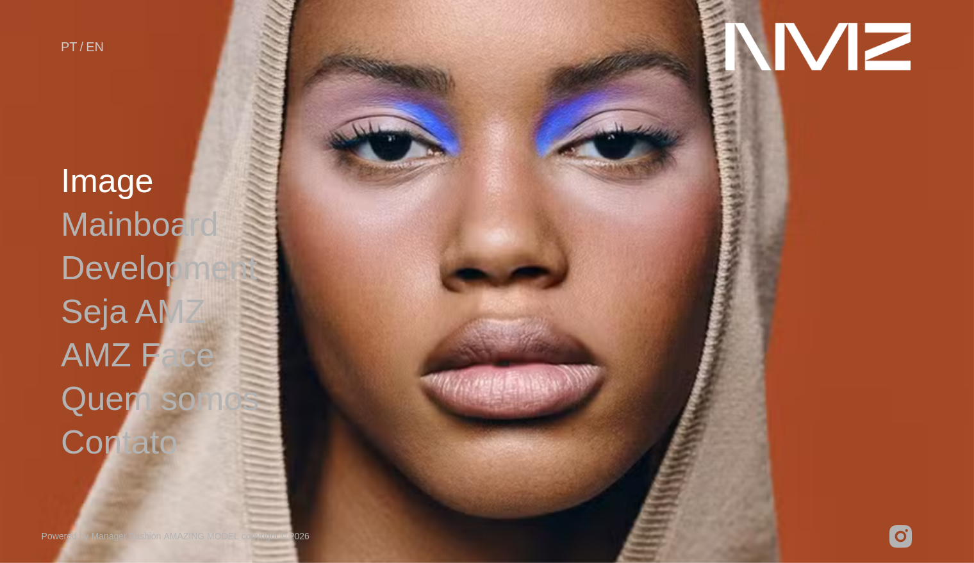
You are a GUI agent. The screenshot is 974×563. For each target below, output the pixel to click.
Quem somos (160, 398)
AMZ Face (138, 354)
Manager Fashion (126, 536)
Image (107, 180)
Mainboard (140, 224)
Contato (119, 442)
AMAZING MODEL (200, 536)
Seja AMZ (133, 311)
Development (159, 267)
